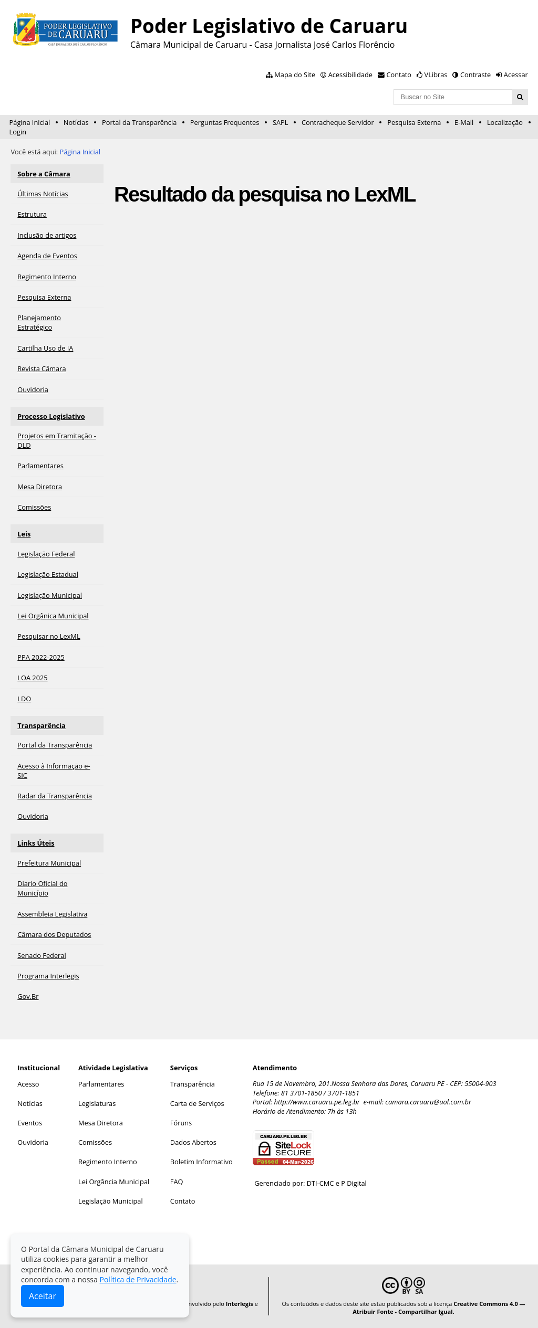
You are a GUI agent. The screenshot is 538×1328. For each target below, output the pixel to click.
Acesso (28, 1084)
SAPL (280, 122)
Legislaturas (97, 1103)
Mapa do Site (294, 74)
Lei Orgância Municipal (113, 1181)
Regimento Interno (107, 1161)
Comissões (95, 1142)
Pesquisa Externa (414, 122)
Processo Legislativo (51, 416)
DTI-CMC (320, 1183)
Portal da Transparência (139, 122)
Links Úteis (35, 843)
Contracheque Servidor (338, 122)
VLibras (436, 74)
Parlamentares (101, 1084)
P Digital (354, 1183)
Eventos (29, 1122)
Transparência (41, 725)
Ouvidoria (32, 1142)
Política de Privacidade (137, 1279)
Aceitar (42, 1296)
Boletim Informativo (201, 1161)
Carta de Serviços (197, 1103)
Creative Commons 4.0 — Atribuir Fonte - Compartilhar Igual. (439, 1307)
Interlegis (239, 1304)
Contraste (475, 74)
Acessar (516, 74)
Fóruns (181, 1122)
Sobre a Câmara (43, 173)
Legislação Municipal (110, 1201)
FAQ (176, 1181)
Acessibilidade (350, 74)
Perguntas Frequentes (224, 122)
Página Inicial (29, 122)
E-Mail (463, 122)
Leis (23, 534)
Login (17, 131)
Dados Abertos (193, 1142)
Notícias (76, 122)
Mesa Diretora (100, 1122)
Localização (505, 122)
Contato (399, 74)
